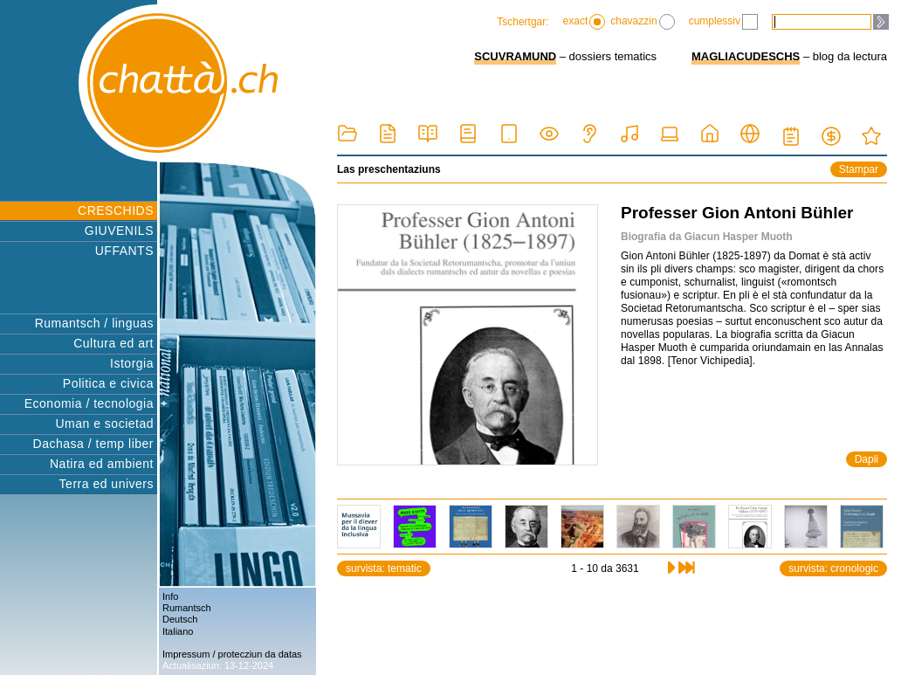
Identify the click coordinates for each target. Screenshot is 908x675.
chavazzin (642, 22)
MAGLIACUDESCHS (745, 56)
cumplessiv (723, 22)
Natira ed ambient (102, 464)
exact (584, 22)
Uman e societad (104, 423)
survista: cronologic (833, 568)
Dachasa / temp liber (93, 444)
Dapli (866, 459)
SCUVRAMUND (515, 56)
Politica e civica (108, 383)
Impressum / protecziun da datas (232, 654)
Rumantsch (186, 608)
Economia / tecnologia (89, 403)
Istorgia (132, 363)
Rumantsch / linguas (94, 323)
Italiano (177, 631)
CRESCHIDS (116, 210)
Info (170, 596)
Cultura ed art (113, 343)
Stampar (858, 169)
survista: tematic (384, 568)
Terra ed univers (106, 484)
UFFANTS (124, 251)
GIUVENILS (119, 231)
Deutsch (179, 619)
